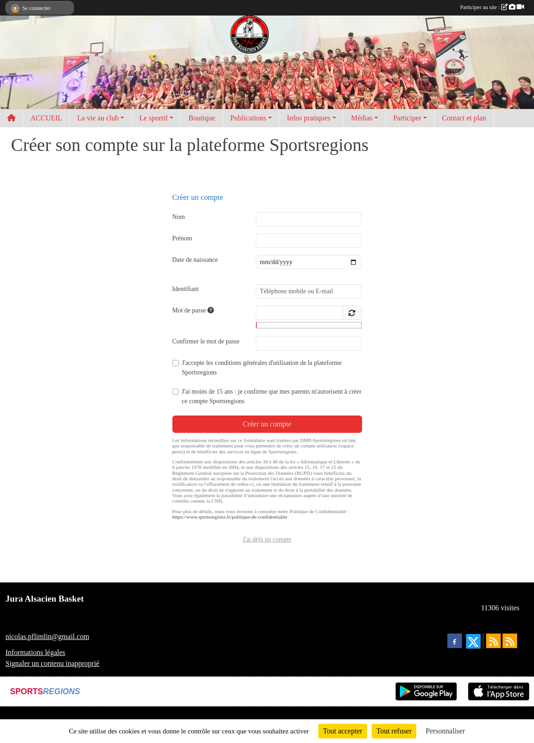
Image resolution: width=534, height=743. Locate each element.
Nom (178, 216)
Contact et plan (464, 118)
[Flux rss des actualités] (493, 641)
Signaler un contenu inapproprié (52, 663)
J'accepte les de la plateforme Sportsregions (262, 367)
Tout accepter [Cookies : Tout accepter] (342, 731)
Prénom (182, 238)
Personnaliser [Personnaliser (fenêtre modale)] (445, 731)
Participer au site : (492, 7)
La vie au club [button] (98, 118)
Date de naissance (195, 259)
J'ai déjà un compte (267, 539)
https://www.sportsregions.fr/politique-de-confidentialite (230, 517)
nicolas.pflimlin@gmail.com (47, 636)
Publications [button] (248, 118)
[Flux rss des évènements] (510, 641)
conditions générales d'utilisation (257, 362)
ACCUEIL (46, 118)
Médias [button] (362, 118)
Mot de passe (193, 310)
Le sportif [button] (153, 118)
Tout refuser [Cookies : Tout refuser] (394, 731)
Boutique (201, 118)
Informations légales (35, 652)
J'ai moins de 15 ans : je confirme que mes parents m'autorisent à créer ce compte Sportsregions (272, 396)
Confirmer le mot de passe (206, 341)
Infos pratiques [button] (309, 118)
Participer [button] (407, 118)
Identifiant (185, 289)
